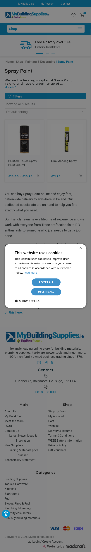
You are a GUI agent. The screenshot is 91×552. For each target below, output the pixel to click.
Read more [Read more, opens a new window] (31, 272)
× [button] (80, 247)
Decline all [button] (46, 292)
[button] (27, 301)
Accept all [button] (46, 282)
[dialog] (45, 276)
